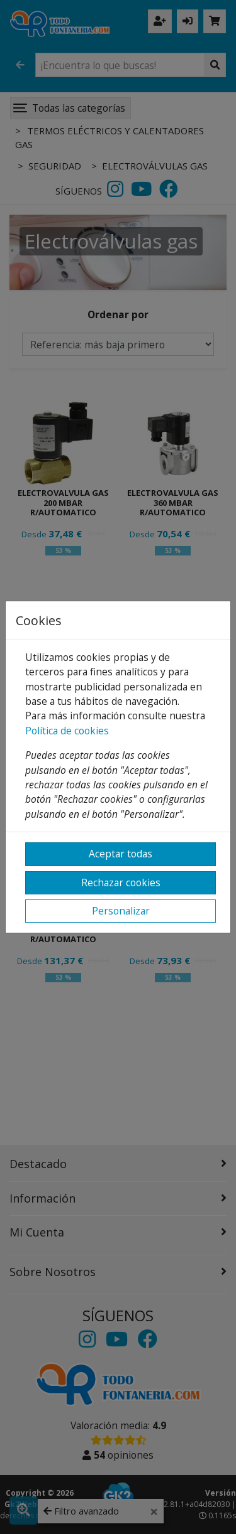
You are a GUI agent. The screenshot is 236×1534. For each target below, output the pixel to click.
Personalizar (121, 911)
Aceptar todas (120, 854)
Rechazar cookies (120, 882)
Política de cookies (67, 731)
